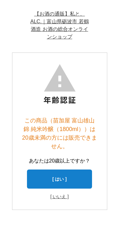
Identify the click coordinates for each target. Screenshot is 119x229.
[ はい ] (59, 179)
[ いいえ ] (59, 196)
